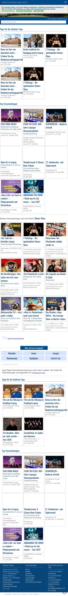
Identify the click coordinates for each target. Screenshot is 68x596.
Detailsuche (29, 580)
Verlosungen (7, 580)
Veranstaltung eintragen (33, 582)
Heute (14, 575)
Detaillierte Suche (62, 18)
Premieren (12, 569)
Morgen (5, 578)
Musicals (14, 586)
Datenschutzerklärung (8, 11)
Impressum (24, 594)
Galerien (9, 584)
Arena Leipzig (15, 571)
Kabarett (10, 571)
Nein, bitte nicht (38, 11)
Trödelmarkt (6, 586)
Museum (4, 588)
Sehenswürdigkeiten (8, 576)
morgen (54, 18)
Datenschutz (16, 594)
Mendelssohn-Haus (38, 373)
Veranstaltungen (6, 364)
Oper (9, 569)
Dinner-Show (5, 573)
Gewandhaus (15, 582)
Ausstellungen (12, 574)
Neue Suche (15, 364)
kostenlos (28, 574)
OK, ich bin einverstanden (24, 11)
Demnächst (5, 569)
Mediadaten (8, 594)
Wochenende (7, 582)
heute (49, 18)
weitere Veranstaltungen (13, 338)
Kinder (5, 584)
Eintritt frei (10, 578)
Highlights (8, 588)
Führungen (16, 578)
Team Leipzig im (34, 594)
